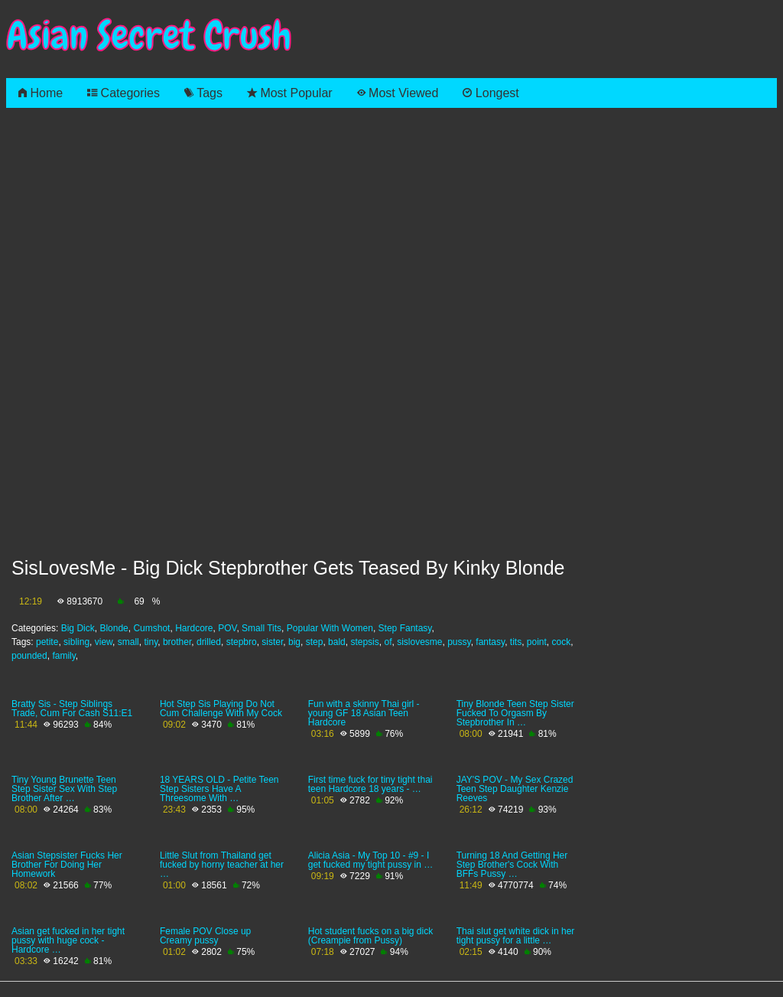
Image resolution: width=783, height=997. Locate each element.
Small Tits (261, 628)
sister (272, 642)
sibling (76, 642)
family (63, 655)
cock (561, 642)
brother (177, 642)
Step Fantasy (405, 628)
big (294, 642)
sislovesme (419, 642)
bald (337, 642)
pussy (458, 642)
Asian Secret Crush (149, 35)
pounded (29, 655)
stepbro (241, 642)
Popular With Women (330, 628)
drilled (209, 642)
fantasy (490, 642)
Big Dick (78, 628)
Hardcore (194, 628)
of (388, 642)
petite (47, 642)
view (103, 642)
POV (227, 628)
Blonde (113, 628)
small (128, 642)
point (537, 642)
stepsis (364, 642)
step (314, 642)
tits (515, 642)
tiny (151, 642)
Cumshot (151, 628)
